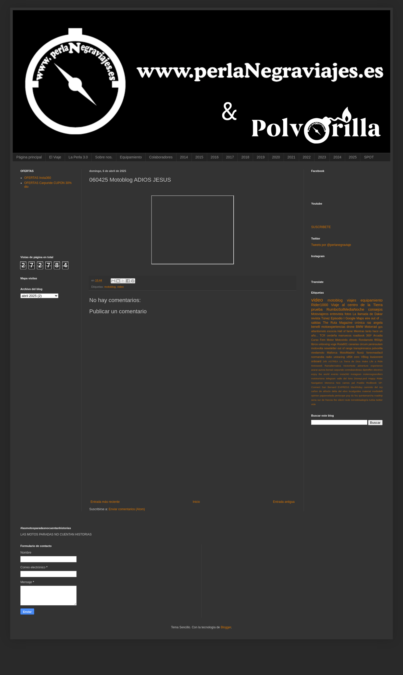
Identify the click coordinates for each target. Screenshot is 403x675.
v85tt (349, 356)
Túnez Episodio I (332, 318)
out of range (344, 348)
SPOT (369, 157)
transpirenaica (362, 348)
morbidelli (377, 391)
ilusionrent (376, 356)
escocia (331, 331)
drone (351, 327)
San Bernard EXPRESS (335, 387)
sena (314, 399)
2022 (307, 157)
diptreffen (368, 369)
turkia (372, 399)
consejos (375, 309)
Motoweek (316, 365)
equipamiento (372, 300)
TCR (322, 335)
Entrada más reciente (105, 502)
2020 (276, 157)
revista (315, 318)
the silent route (342, 399)
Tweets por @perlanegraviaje (331, 245)
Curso (315, 339)
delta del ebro (340, 391)
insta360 (344, 374)
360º (369, 335)
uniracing (339, 356)
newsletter (330, 348)
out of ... (377, 318)
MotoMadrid (347, 352)
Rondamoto (366, 339)
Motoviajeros (320, 314)
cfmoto (353, 339)
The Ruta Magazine (337, 322)
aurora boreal (325, 369)
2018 (245, 157)
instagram (356, 374)
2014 (184, 157)
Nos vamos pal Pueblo (350, 382)
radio (329, 356)
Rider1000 (319, 305)
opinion (315, 395)
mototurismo (318, 378)
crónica (360, 322)
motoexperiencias (333, 327)
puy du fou (352, 395)
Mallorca (332, 352)
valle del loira (344, 378)
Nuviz (360, 352)
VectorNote (349, 365)
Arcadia (378, 335)
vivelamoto (317, 352)
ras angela (375, 322)
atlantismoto (318, 331)
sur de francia (325, 399)
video (120, 286)
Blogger (226, 627)
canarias (353, 344)
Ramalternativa (332, 365)
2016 (215, 157)
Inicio (196, 502)
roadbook (358, 335)
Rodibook (371, 382)
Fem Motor (327, 339)
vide (313, 404)
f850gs (378, 339)
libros (314, 344)
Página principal (29, 157)
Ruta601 (342, 344)
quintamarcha (366, 395)
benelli (315, 327)
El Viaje (55, 157)
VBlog (365, 356)
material (366, 391)
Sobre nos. (103, 157)
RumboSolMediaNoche (345, 309)
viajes (351, 300)
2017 (230, 157)
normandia (317, 356)
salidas (316, 322)
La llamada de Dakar (368, 314)
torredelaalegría (359, 399)
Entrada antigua (284, 502)
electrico (378, 369)
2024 (337, 157)
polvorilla (377, 348)
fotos (348, 314)
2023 (322, 157)
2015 (199, 157)
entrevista (336, 314)
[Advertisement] (192, 462)
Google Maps (355, 318)
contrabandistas (353, 369)
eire (367, 318)
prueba (317, 309)
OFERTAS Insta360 (37, 178)
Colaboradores (161, 157)
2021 (291, 157)
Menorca (329, 382)
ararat (314, 369)
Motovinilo (341, 339)
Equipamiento (131, 157)
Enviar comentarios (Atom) (127, 509)
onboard (316, 361)
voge (333, 344)
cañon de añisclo (321, 391)
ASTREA (333, 361)
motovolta (317, 348)
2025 (353, 157)
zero (356, 356)
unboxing (324, 344)
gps (380, 326)
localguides (355, 391)
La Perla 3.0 (78, 157)
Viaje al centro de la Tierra (357, 305)
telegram (330, 378)
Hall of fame (345, 331)
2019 (261, 157)
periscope (340, 395)
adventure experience (370, 365)
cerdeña (332, 335)
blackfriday (356, 387)
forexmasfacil (374, 352)
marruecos (344, 335)
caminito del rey (373, 387)
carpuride (339, 369)
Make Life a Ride (372, 361)
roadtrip (378, 395)
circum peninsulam (371, 344)
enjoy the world (320, 374)
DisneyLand (360, 378)
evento (334, 374)
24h (325, 361)
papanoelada (327, 395)
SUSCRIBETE (321, 227)
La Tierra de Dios (349, 361)
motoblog (110, 286)
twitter (379, 399)
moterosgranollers (373, 374)
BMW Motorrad (366, 327)
